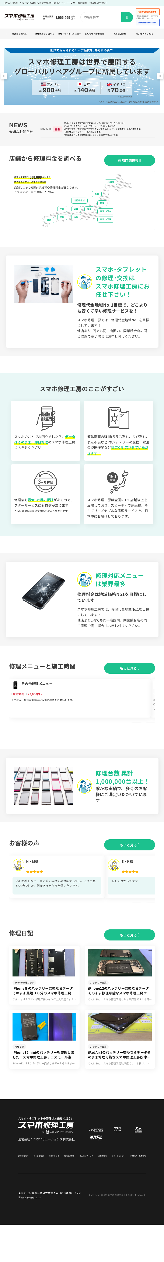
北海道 (111, 194)
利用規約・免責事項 (135, 1191)
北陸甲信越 (79, 212)
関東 (102, 215)
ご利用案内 (99, 1191)
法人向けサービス (84, 1191)
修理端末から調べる (44, 36)
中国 (62, 221)
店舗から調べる (19, 36)
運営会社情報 (24, 1191)
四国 (62, 229)
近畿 (76, 221)
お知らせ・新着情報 (94, 36)
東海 (89, 221)
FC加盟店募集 (119, 36)
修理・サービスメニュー (69, 36)
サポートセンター (115, 1191)
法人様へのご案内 (144, 36)
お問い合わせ (52, 1191)
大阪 (76, 229)
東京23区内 (105, 223)
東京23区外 (105, 231)
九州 (49, 232)
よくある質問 (38, 1191)
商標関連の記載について (36, 1234)
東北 (97, 206)
